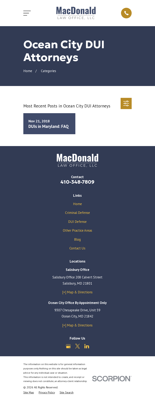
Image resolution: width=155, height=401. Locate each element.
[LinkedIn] (86, 346)
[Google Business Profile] (68, 346)
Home (77, 204)
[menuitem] (28, 392)
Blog (77, 239)
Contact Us (77, 248)
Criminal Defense (77, 212)
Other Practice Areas (77, 230)
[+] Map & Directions (77, 292)
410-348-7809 (77, 182)
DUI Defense (77, 221)
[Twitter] (77, 346)
